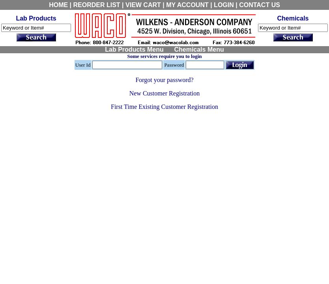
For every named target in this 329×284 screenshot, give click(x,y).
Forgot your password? (164, 80)
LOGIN (224, 5)
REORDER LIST (96, 5)
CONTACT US (259, 5)
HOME (58, 5)
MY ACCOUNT (187, 5)
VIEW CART (143, 5)
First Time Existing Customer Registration (164, 106)
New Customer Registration (164, 93)
